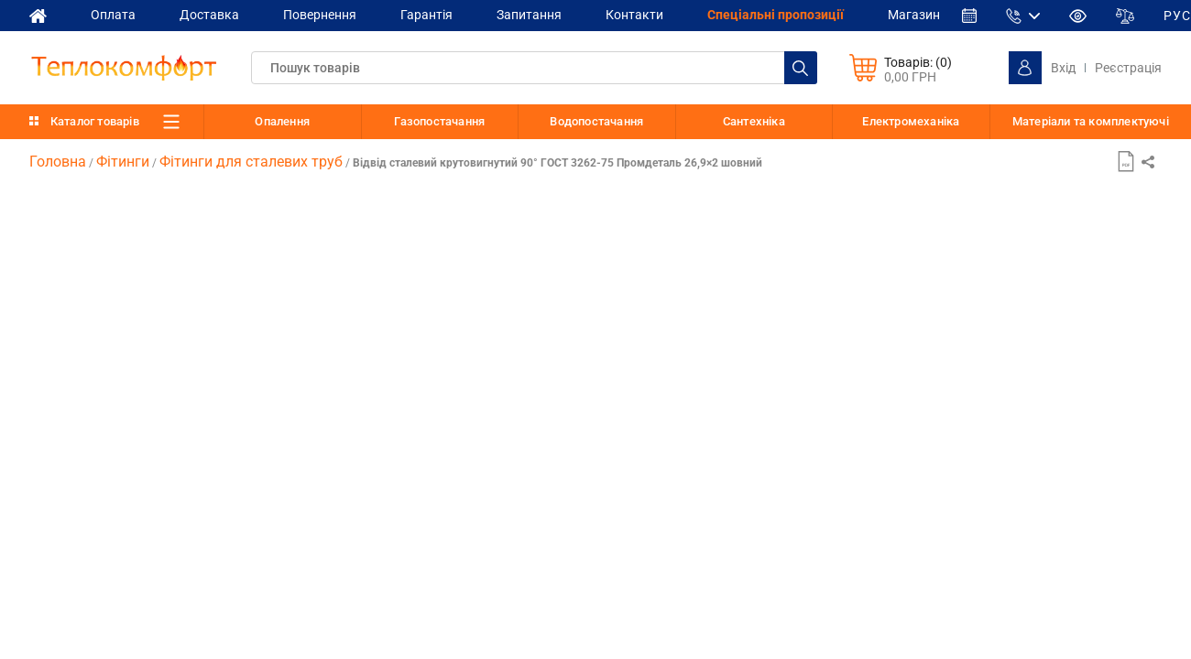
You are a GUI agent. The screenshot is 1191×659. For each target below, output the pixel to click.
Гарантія (426, 14)
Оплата (113, 14)
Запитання (529, 14)
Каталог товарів (94, 121)
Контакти (634, 14)
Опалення (282, 121)
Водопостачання (596, 121)
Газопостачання (439, 121)
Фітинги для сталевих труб (251, 161)
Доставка (209, 14)
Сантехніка (754, 121)
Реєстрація (1128, 67)
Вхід (1063, 67)
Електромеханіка (910, 121)
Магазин (914, 14)
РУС (1177, 15)
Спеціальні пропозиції (775, 14)
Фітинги (122, 161)
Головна (57, 161)
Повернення (319, 14)
